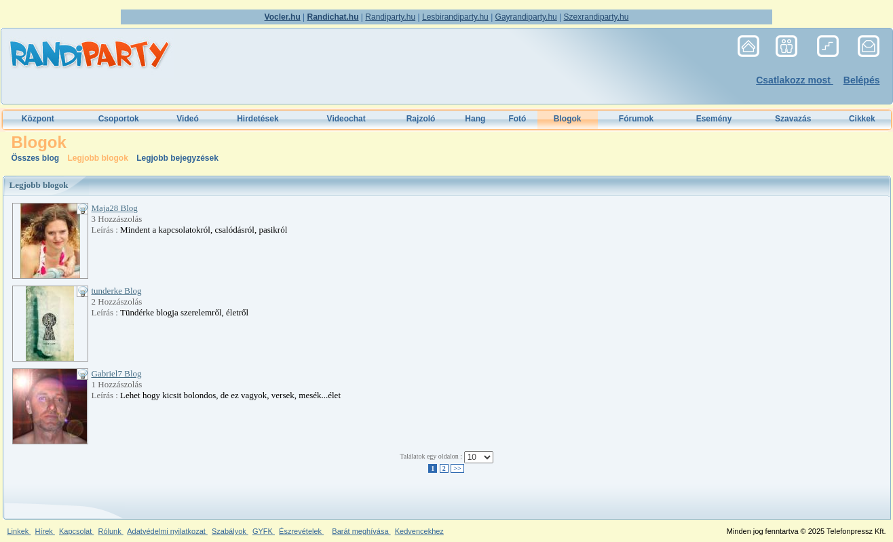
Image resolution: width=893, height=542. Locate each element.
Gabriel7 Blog (117, 373)
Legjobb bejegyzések (177, 158)
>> (457, 468)
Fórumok (636, 118)
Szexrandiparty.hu (596, 17)
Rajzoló (421, 118)
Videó (187, 118)
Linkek (19, 531)
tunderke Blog (117, 291)
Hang (475, 118)
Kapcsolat (76, 531)
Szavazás (793, 118)
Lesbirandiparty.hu (455, 17)
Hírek (44, 531)
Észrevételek (301, 531)
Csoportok (118, 118)
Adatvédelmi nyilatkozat (167, 531)
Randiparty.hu (390, 17)
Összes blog (37, 158)
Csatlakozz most (794, 80)
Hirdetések (257, 118)
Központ (38, 118)
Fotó (517, 118)
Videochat (346, 118)
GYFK (263, 531)
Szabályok (230, 531)
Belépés (861, 80)
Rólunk (110, 531)
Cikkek (862, 118)
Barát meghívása (361, 531)
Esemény (714, 118)
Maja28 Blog (115, 208)
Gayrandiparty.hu (526, 17)
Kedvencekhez (419, 531)
